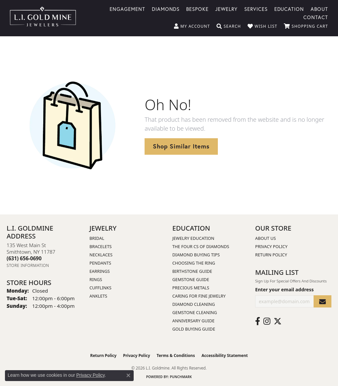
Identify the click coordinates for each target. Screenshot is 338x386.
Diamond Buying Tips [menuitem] (196, 255)
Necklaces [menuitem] (101, 255)
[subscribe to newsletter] (322, 301)
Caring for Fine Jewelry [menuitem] (199, 296)
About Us (265, 238)
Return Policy (271, 255)
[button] (192, 26)
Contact (315, 17)
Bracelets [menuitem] (100, 246)
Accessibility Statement (224, 355)
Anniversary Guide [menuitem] (193, 321)
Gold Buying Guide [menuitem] (193, 329)
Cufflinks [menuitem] (100, 288)
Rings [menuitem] (95, 279)
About (319, 9)
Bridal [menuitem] (96, 238)
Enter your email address (284, 289)
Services (256, 9)
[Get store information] (28, 265)
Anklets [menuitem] (98, 296)
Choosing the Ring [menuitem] (193, 263)
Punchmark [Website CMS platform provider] (181, 376)
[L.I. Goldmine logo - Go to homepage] (43, 18)
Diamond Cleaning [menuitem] (193, 304)
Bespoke (197, 9)
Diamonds (166, 9)
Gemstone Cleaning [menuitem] (194, 312)
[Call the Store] (24, 258)
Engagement (127, 9)
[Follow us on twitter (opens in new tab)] (278, 321)
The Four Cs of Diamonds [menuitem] (200, 246)
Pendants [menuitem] (100, 263)
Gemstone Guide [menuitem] (190, 279)
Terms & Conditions (176, 355)
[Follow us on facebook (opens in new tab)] (257, 321)
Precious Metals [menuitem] (190, 288)
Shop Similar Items (181, 146)
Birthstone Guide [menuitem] (192, 271)
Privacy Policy (271, 246)
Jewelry (226, 9)
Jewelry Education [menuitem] (193, 238)
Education (289, 9)
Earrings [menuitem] (99, 271)
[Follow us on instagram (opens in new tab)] (266, 321)
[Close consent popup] (128, 375)
